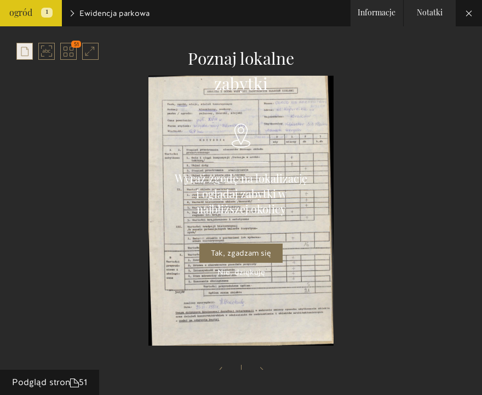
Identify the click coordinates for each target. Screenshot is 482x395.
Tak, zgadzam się (241, 253)
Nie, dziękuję (241, 272)
